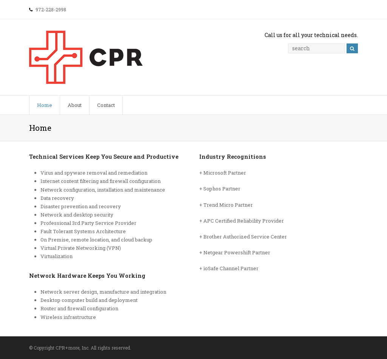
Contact (106, 105)
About (75, 105)
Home (44, 105)
